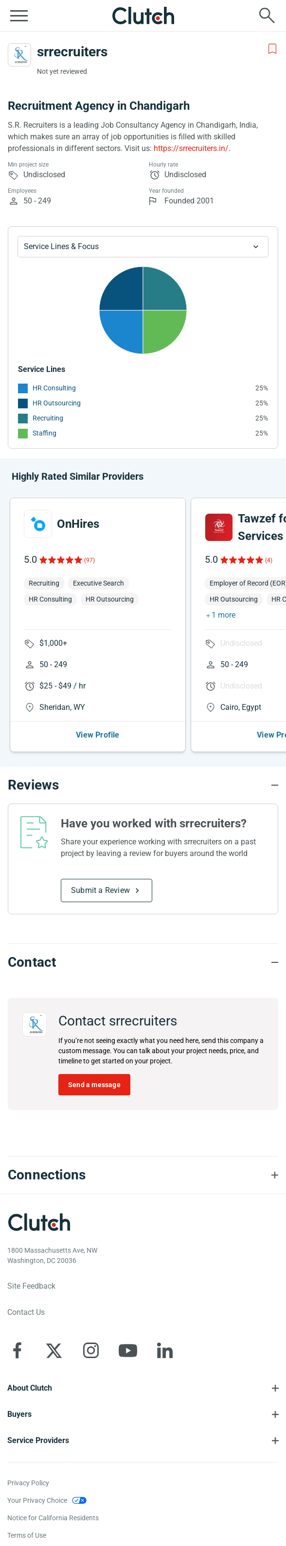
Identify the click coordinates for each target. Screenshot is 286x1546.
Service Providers (38, 1440)
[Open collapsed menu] (19, 15)
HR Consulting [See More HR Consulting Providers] (54, 388)
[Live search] (267, 15)
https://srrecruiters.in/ (191, 148)
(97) (89, 560)
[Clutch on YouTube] (128, 1350)
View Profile (97, 734)
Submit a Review (100, 890)
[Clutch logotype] (39, 1222)
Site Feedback (31, 1286)
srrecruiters (72, 52)
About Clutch (29, 1388)
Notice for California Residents (53, 1518)
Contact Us (26, 1312)
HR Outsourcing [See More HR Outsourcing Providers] (57, 403)
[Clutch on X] (54, 1350)
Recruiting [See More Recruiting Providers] (48, 418)
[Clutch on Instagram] (91, 1350)
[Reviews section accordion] (143, 785)
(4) (268, 560)
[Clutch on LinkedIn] (165, 1350)
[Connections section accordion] (143, 1175)
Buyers (19, 1414)
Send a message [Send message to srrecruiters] (94, 1085)
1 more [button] (223, 615)
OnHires (78, 524)
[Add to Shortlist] (272, 49)
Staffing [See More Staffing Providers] (44, 433)
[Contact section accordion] (143, 962)
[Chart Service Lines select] (143, 246)
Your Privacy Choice (37, 1500)
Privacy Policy (28, 1483)
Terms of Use (26, 1535)
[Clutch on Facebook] (17, 1350)
